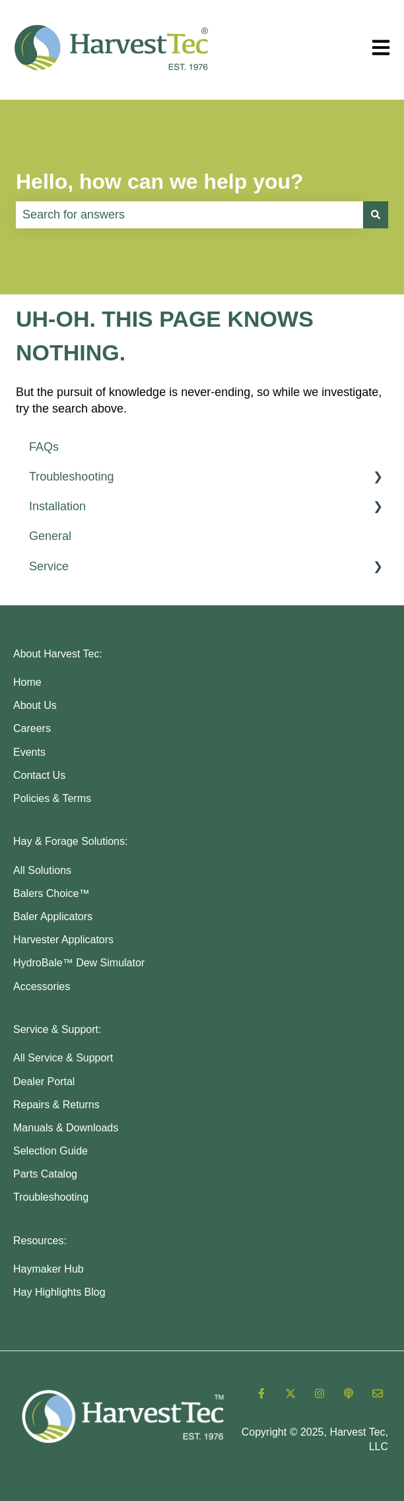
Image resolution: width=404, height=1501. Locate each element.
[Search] (375, 214)
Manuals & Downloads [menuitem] (65, 1127)
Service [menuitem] (49, 566)
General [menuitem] (50, 536)
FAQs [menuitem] (44, 446)
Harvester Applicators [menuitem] (63, 939)
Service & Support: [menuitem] (57, 1029)
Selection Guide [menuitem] (50, 1150)
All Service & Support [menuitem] (63, 1057)
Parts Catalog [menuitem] (45, 1174)
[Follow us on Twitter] (290, 1393)
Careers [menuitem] (32, 728)
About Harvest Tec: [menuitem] (57, 653)
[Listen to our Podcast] (348, 1393)
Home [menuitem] (27, 682)
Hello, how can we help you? (160, 181)
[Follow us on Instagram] (319, 1393)
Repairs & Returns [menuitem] (56, 1104)
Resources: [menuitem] (40, 1240)
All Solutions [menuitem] (42, 870)
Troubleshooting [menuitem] (71, 476)
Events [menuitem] (29, 752)
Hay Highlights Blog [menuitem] (59, 1292)
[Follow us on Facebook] (261, 1393)
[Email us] (377, 1393)
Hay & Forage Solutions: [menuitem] (70, 841)
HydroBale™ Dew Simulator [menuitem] (79, 962)
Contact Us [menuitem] (39, 775)
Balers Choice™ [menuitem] (51, 893)
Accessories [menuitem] (41, 986)
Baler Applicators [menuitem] (52, 916)
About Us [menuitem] (35, 705)
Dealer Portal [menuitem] (44, 1081)
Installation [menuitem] (57, 506)
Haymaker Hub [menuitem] (48, 1269)
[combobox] (189, 214)
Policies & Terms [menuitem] (52, 798)
